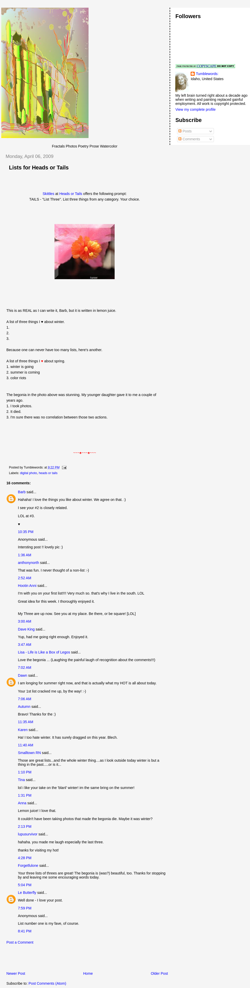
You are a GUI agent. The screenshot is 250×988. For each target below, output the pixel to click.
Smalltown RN (29, 753)
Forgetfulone (28, 865)
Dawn (22, 675)
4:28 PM (24, 858)
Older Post (159, 973)
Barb (22, 492)
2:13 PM (24, 826)
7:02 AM (24, 667)
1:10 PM (24, 772)
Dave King (26, 629)
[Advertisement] (61, 959)
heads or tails (48, 473)
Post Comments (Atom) (47, 983)
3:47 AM (24, 645)
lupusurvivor (27, 834)
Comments (189, 139)
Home (88, 973)
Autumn (24, 707)
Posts (184, 131)
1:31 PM (24, 795)
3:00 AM (24, 621)
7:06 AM (24, 699)
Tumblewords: (207, 74)
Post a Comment (19, 942)
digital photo (28, 473)
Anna (22, 803)
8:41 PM (24, 931)
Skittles (48, 194)
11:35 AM (25, 722)
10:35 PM (26, 532)
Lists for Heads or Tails (39, 168)
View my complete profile (195, 109)
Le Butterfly (27, 893)
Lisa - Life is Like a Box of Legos (44, 652)
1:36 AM (24, 555)
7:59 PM (24, 908)
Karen (23, 730)
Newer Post (15, 973)
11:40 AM (25, 745)
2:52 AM (24, 578)
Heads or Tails (71, 194)
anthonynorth (28, 563)
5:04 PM (24, 885)
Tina (21, 780)
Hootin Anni (27, 586)
